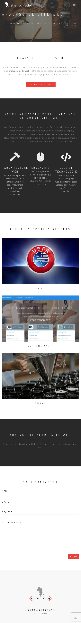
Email (5, 502)
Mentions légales (40, 613)
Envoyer (73, 556)
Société (7, 512)
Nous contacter (40, 84)
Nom (4, 491)
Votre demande (12, 522)
